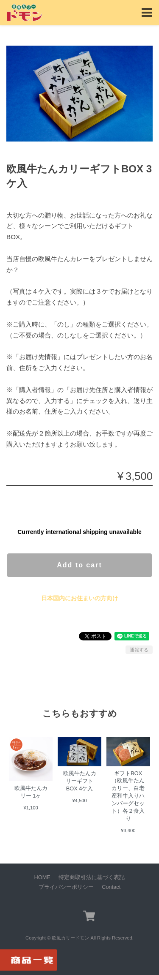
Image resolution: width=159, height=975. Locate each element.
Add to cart (79, 565)
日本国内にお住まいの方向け (79, 598)
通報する (139, 649)
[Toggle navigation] (147, 13)
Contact (111, 887)
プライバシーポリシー (66, 887)
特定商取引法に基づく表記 (92, 877)
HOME (42, 877)
